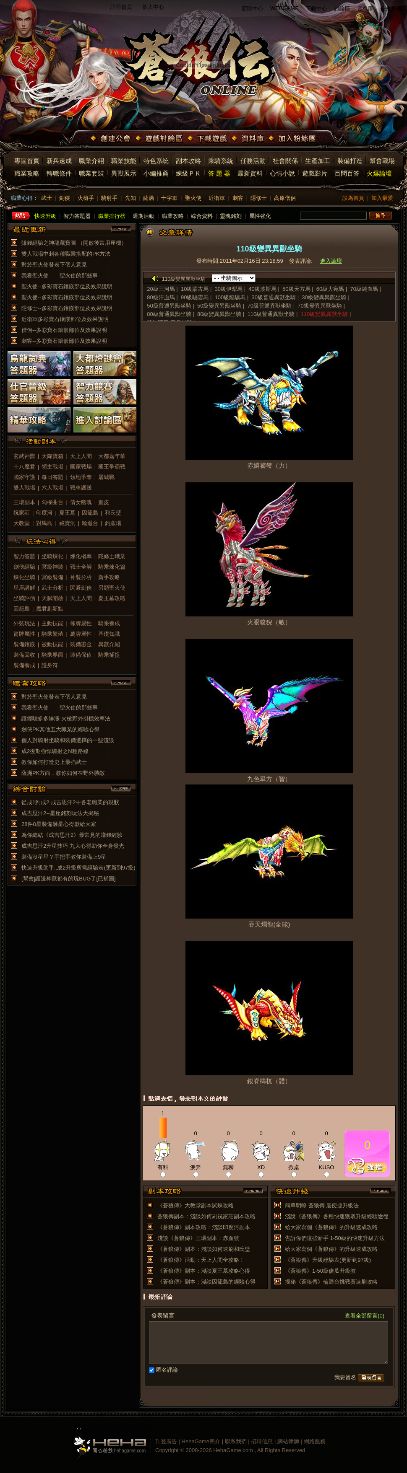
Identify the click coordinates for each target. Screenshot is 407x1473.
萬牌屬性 (81, 634)
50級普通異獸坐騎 (169, 306)
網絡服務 (315, 1441)
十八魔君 (24, 466)
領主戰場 (52, 466)
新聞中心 (253, 8)
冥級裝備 (52, 577)
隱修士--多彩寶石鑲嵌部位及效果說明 (66, 308)
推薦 (367, 1166)
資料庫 (365, 8)
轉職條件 (59, 173)
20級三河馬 (161, 289)
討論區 (342, 8)
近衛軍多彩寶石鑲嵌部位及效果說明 (65, 319)
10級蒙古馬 (195, 289)
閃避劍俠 (81, 588)
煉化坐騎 (24, 577)
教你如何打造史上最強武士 (54, 762)
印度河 (44, 513)
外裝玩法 (24, 623)
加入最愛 (382, 198)
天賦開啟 (52, 598)
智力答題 (24, 556)
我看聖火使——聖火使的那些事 (59, 275)
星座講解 (24, 588)
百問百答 (347, 173)
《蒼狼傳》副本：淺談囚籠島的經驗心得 (206, 1282)
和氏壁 (113, 513)
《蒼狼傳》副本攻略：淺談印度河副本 (203, 1227)
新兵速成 (59, 160)
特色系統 (156, 160)
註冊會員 (121, 7)
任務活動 (253, 160)
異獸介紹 (109, 644)
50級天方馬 (296, 289)
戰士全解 (81, 567)
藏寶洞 (67, 523)
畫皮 (103, 502)
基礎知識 (109, 634)
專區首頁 (26, 160)
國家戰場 (81, 466)
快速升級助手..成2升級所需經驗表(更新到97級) (78, 868)
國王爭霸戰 (111, 466)
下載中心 (316, 8)
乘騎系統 (220, 160)
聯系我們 (236, 1441)
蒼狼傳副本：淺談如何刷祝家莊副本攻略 (206, 1216)
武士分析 (52, 588)
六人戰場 (52, 487)
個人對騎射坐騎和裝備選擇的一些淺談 (67, 740)
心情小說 (282, 173)
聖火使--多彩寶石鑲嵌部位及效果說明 (66, 286)
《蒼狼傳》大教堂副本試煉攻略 (195, 1205)
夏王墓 (67, 513)
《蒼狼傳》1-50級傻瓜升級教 (320, 1271)
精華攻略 (39, 419)
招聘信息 (262, 1441)
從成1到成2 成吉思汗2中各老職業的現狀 (70, 802)
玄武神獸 (24, 456)
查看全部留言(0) (364, 1315)
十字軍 (169, 198)
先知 (130, 198)
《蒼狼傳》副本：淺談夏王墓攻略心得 (203, 1271)
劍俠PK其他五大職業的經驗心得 (60, 729)
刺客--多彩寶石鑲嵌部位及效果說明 (64, 341)
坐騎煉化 (52, 556)
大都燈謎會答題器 (104, 363)
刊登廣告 (166, 1441)
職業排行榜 (111, 216)
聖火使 (193, 198)
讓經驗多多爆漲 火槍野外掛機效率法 (65, 718)
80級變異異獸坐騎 (219, 314)
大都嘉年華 (111, 456)
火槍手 (86, 198)
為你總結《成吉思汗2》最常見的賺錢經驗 (72, 835)
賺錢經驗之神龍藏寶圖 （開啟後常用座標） (74, 243)
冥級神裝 (52, 567)
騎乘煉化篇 (111, 567)
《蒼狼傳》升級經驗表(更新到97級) (328, 1260)
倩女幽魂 (81, 502)
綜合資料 (202, 216)
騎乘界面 (52, 655)
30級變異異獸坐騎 (324, 297)
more (121, 229)
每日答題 (52, 477)
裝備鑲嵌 (24, 644)
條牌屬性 (81, 623)
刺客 (237, 198)
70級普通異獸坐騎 (270, 306)
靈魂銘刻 (231, 216)
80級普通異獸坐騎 (169, 314)
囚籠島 (90, 513)
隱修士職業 (111, 556)
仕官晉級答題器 (39, 391)
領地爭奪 (81, 477)
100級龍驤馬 (230, 297)
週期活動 (143, 216)
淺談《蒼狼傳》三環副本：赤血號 (198, 1238)
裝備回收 (24, 655)
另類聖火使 (111, 588)
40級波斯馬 (262, 289)
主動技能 (52, 623)
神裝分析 (81, 577)
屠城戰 (106, 477)
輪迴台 (90, 523)
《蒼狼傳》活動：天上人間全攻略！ (201, 1260)
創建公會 (111, 139)
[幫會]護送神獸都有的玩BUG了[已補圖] (68, 878)
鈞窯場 (113, 523)
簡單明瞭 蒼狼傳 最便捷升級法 (322, 1205)
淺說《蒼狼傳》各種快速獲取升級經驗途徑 (337, 1216)
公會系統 (391, 8)
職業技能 (123, 160)
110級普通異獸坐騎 (271, 314)
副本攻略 (188, 160)
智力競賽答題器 (104, 391)
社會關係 (285, 160)
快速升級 (45, 216)
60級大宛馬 (330, 289)
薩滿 (148, 198)
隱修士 (258, 198)
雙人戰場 (24, 487)
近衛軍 (217, 198)
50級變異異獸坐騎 (219, 306)
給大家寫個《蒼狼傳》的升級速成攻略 (331, 1227)
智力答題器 (77, 216)
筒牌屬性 (24, 634)
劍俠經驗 (24, 567)
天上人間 (81, 456)
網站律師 (288, 1441)
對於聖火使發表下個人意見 (54, 264)
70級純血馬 (364, 289)
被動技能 (52, 644)
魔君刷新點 (49, 609)
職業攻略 (26, 173)
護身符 (50, 665)
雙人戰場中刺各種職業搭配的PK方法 (65, 254)
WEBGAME (284, 8)
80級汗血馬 (161, 297)
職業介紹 (91, 160)
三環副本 (24, 502)
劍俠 (64, 198)
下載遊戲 (208, 139)
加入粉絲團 (293, 139)
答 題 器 (219, 173)
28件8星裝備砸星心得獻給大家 (58, 824)
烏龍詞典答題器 (39, 363)
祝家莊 (21, 513)
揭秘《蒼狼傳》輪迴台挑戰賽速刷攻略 (331, 1282)
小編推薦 (156, 173)
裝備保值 (81, 655)
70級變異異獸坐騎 (319, 306)
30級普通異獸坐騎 (274, 297)
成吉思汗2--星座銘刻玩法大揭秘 (60, 813)
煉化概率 (81, 556)
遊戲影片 (314, 173)
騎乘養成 (109, 623)
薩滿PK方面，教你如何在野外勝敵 (63, 773)
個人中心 (153, 7)
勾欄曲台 (52, 502)
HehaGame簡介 (201, 1441)
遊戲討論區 (160, 139)
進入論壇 (331, 261)
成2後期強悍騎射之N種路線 (55, 751)
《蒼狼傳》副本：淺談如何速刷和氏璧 (203, 1249)
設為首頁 (353, 198)
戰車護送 (81, 487)
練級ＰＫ (188, 173)
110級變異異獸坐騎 (324, 314)
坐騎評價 (24, 598)
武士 (46, 198)
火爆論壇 (379, 173)
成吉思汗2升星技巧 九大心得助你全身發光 (72, 846)
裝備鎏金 (81, 644)
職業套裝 (91, 173)
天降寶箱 (52, 456)
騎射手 (109, 198)
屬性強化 (260, 216)
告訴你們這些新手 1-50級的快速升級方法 (335, 1238)
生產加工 (317, 160)
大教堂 (21, 523)
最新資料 (250, 173)
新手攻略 (109, 577)
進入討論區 (104, 419)
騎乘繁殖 (52, 634)
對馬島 (44, 523)
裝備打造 (350, 160)
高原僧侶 (285, 198)
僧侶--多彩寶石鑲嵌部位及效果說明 (64, 330)
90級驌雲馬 (195, 297)
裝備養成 (24, 665)
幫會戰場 (382, 160)
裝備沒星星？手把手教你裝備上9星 (63, 857)
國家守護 (24, 477)
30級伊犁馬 (229, 289)
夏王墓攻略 (111, 598)
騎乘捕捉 (109, 655)
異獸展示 (123, 173)
